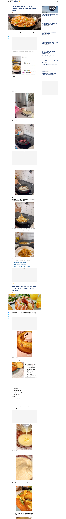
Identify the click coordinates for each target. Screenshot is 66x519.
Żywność (17, 283)
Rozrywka (43, 40)
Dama (42, 62)
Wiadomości (43, 16)
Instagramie (19, 52)
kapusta (16, 32)
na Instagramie (21, 358)
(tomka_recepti (14, 54)
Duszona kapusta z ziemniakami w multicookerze (22, 266)
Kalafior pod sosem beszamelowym (20, 264)
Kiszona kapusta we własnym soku (20, 262)
